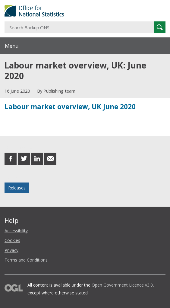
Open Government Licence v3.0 (122, 285)
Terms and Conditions (26, 260)
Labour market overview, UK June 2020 (70, 106)
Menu (12, 45)
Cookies (12, 240)
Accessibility (16, 230)
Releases (17, 188)
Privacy (11, 250)
